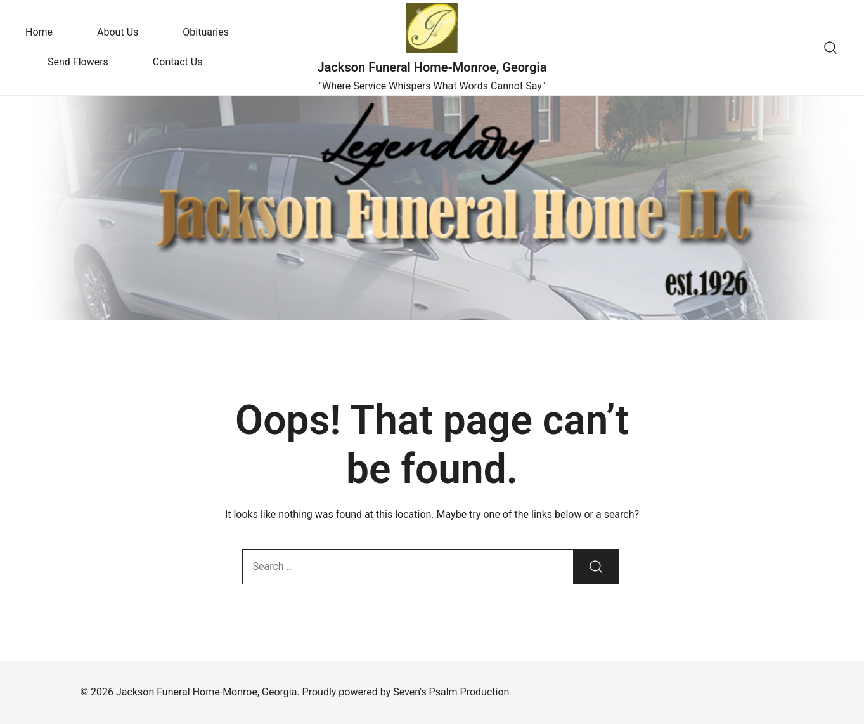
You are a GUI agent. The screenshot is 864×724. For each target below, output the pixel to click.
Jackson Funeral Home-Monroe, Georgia (432, 67)
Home (39, 32)
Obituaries (206, 32)
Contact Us (178, 62)
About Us (117, 32)
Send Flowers (78, 62)
